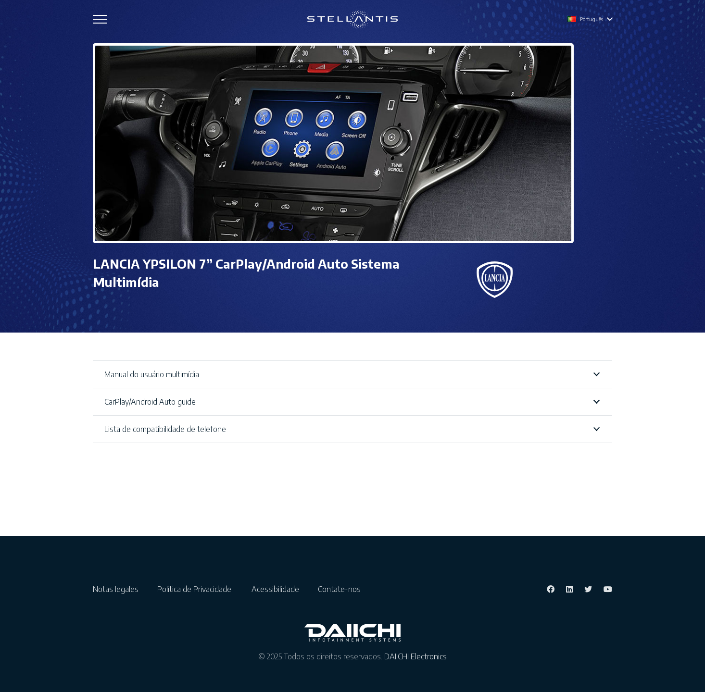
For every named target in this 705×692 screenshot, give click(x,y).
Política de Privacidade (199, 610)
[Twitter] (588, 610)
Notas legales (119, 610)
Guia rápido (389, 446)
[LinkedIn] (569, 610)
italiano (112, 478)
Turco (109, 521)
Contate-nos (339, 610)
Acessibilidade (279, 610)
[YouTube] (608, 610)
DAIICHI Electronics (415, 677)
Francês (113, 449)
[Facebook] (550, 610)
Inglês (110, 435)
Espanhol (116, 507)
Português (118, 492)
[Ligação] (352, 19)
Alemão (113, 464)
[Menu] (100, 19)
